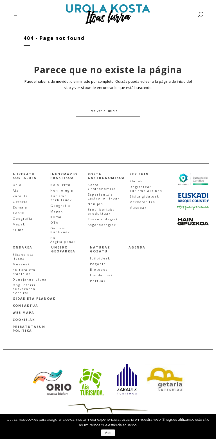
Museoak (138, 207)
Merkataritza (142, 202)
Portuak (98, 281)
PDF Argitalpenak (63, 240)
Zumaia (20, 207)
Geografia (23, 218)
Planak (136, 181)
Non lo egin (62, 190)
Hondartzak (101, 275)
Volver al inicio (104, 111)
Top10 (19, 213)
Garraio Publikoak (60, 230)
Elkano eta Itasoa (23, 256)
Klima (18, 230)
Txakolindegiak (103, 219)
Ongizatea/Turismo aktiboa (145, 189)
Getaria (20, 202)
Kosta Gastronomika (102, 187)
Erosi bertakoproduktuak (101, 211)
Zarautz (20, 196)
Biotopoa (99, 269)
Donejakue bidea (30, 279)
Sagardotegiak (102, 225)
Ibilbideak (100, 258)
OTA (54, 222)
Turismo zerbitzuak (61, 198)
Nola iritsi (60, 185)
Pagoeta (98, 264)
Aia (16, 190)
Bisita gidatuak (144, 196)
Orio (17, 185)
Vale (108, 433)
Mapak (19, 224)
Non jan (95, 204)
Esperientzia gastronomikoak (104, 196)
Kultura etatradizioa (24, 272)
